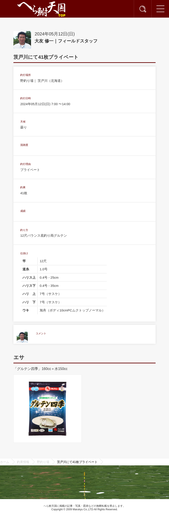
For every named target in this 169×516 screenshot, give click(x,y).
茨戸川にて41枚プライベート (77, 462)
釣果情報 (23, 462)
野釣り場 (43, 462)
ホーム (4, 462)
